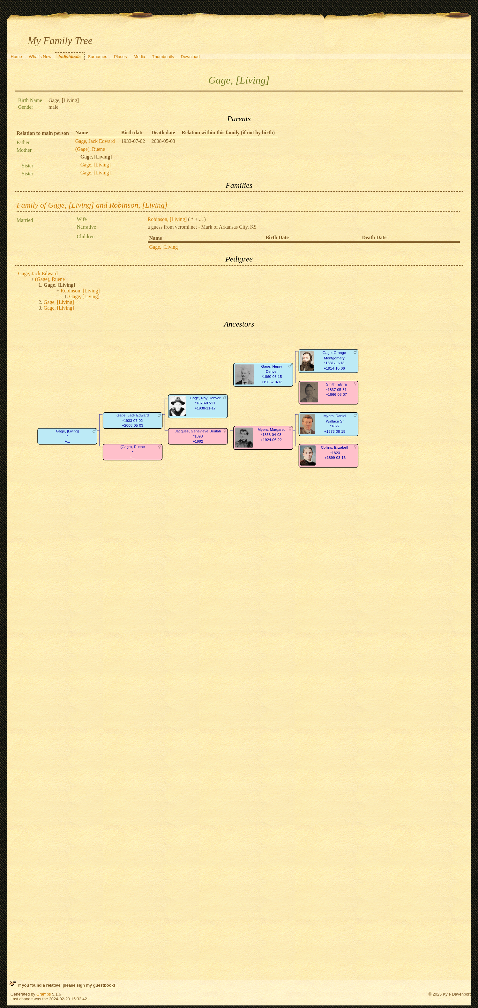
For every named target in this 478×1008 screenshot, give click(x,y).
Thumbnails (163, 56)
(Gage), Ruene (90, 149)
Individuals (69, 56)
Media (139, 56)
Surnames (97, 56)
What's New (40, 56)
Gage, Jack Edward (95, 141)
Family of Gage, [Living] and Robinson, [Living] (92, 205)
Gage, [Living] (95, 164)
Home (16, 56)
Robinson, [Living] (167, 219)
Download (190, 56)
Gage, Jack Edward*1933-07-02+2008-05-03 (132, 420)
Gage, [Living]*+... (67, 436)
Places (120, 56)
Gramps (43, 994)
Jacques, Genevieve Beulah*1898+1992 (198, 436)
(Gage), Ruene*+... (132, 452)
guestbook (103, 985)
